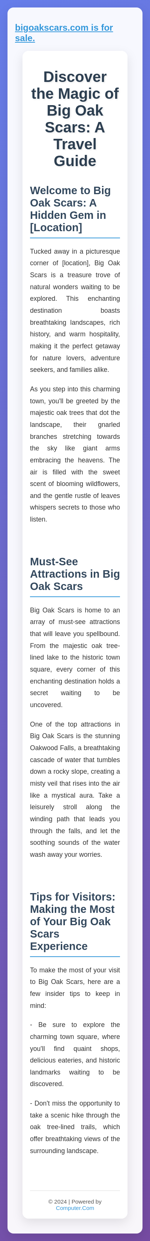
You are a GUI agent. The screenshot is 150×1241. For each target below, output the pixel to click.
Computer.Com (75, 1208)
